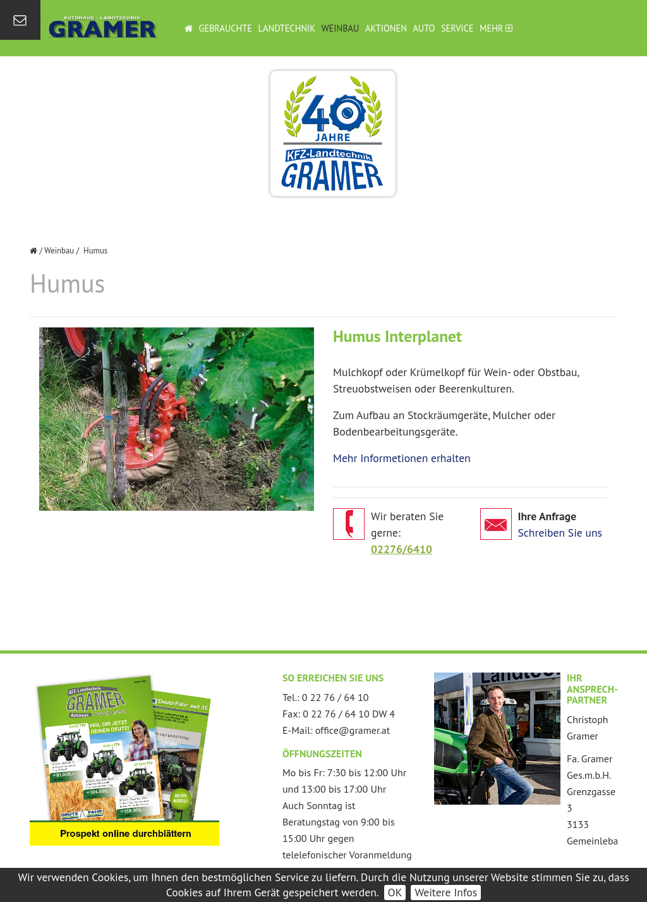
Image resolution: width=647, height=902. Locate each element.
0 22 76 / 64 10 (335, 697)
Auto (424, 28)
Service (457, 28)
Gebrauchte (225, 28)
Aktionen (386, 28)
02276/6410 (401, 549)
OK (395, 892)
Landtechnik (287, 28)
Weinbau (341, 28)
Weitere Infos (445, 892)
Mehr (496, 28)
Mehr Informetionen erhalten (402, 458)
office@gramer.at (352, 730)
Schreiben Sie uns (560, 532)
